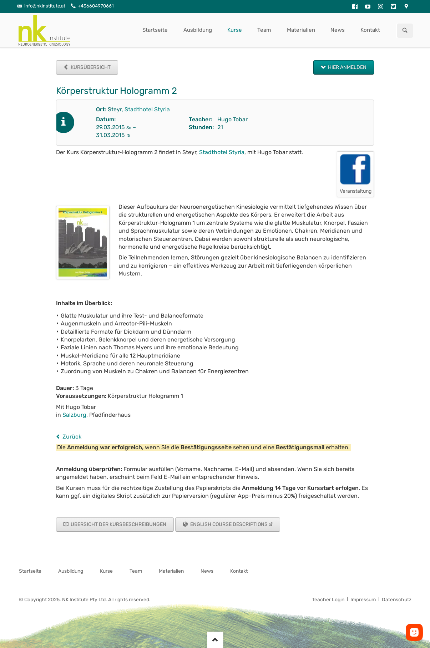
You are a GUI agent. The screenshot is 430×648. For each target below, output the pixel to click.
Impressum (363, 600)
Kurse (234, 30)
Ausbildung (197, 30)
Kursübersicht (90, 67)
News (337, 30)
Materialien (301, 30)
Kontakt (370, 30)
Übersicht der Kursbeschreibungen (118, 524)
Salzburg (74, 414)
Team (264, 30)
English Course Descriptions (228, 524)
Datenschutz (396, 600)
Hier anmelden (346, 67)
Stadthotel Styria (147, 109)
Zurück (71, 436)
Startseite (155, 30)
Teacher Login (328, 600)
